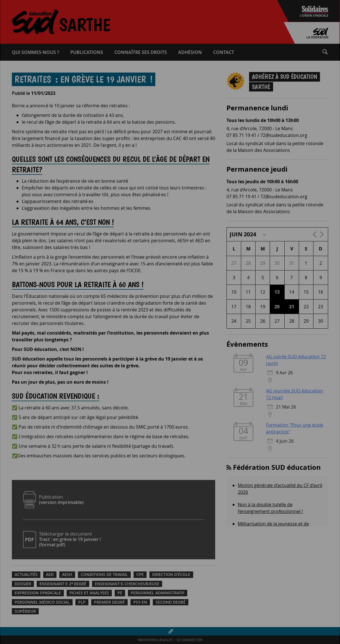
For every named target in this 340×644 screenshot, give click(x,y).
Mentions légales (155, 640)
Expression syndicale (38, 592)
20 (277, 307)
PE (119, 592)
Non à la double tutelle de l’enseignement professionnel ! (270, 507)
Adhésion (190, 52)
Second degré (171, 602)
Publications (86, 52)
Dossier (23, 583)
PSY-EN (140, 602)
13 (277, 292)
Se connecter (189, 640)
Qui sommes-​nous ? (35, 52)
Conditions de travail (104, 574)
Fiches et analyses (89, 592)
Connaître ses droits (140, 52)
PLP (82, 602)
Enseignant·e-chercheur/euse (127, 583)
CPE (140, 574)
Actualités (26, 574)
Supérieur (25, 611)
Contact (223, 52)
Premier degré (109, 602)
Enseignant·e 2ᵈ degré (63, 583)
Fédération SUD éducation (277, 467)
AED (50, 574)
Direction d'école (171, 574)
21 (291, 307)
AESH (67, 574)
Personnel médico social (42, 602)
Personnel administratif (157, 592)
